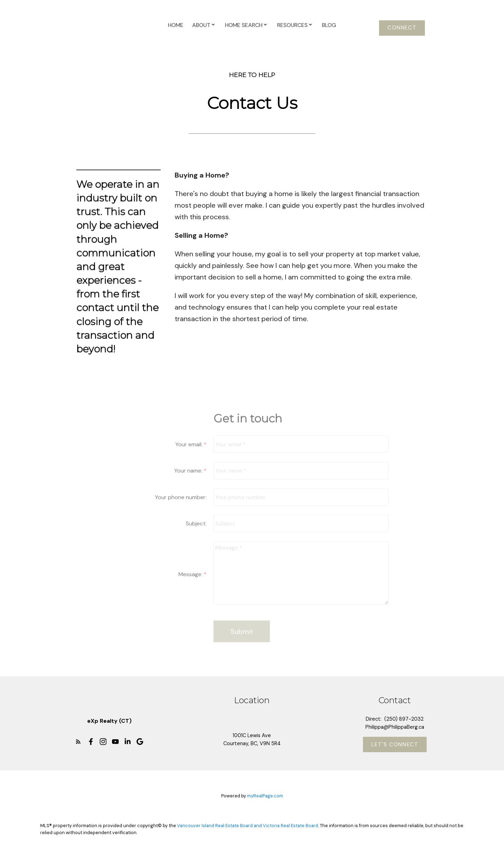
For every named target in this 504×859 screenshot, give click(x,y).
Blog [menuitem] (329, 25)
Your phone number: (180, 507)
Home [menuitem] (175, 25)
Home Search (243, 25)
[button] (402, 28)
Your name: (189, 480)
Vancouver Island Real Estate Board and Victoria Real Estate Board (247, 826)
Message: (191, 584)
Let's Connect (395, 744)
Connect (401, 28)
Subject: (196, 534)
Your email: (189, 454)
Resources (292, 25)
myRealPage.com (265, 796)
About (201, 25)
